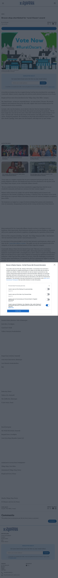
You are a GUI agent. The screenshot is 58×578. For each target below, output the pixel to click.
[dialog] (29, 289)
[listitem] (29, 286)
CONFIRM (18, 311)
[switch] (48, 289)
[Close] (55, 265)
